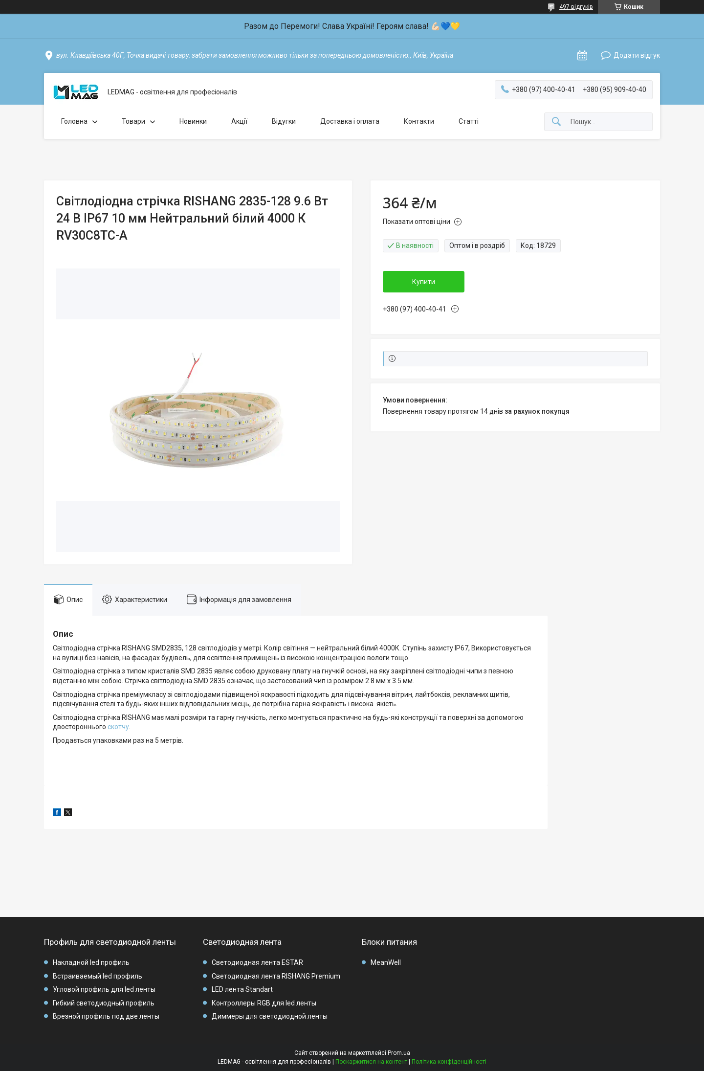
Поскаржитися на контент (371, 1061)
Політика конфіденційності (449, 1061)
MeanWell (386, 962)
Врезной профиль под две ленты (106, 1016)
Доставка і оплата (349, 121)
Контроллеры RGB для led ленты (264, 1003)
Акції (239, 121)
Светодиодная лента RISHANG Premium (276, 976)
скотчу (118, 727)
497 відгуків (576, 6)
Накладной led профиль (91, 962)
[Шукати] (556, 122)
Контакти (419, 121)
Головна (74, 121)
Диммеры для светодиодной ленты (270, 1016)
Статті (469, 121)
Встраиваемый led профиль (97, 976)
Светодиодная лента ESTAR (257, 962)
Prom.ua (399, 1052)
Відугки (284, 121)
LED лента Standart (242, 989)
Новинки (193, 121)
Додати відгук (637, 55)
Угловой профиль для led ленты (104, 989)
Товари (133, 121)
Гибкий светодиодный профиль (103, 1003)
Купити (423, 282)
